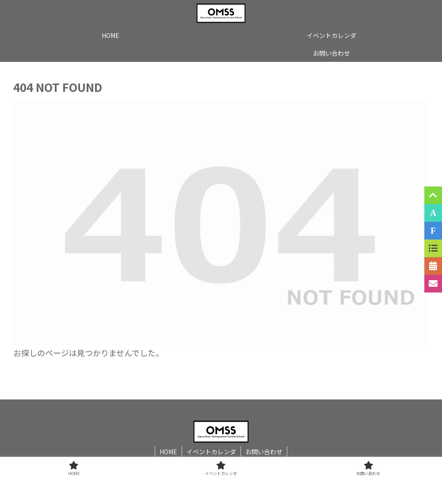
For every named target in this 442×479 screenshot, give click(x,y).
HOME (168, 451)
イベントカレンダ (211, 451)
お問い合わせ (263, 451)
